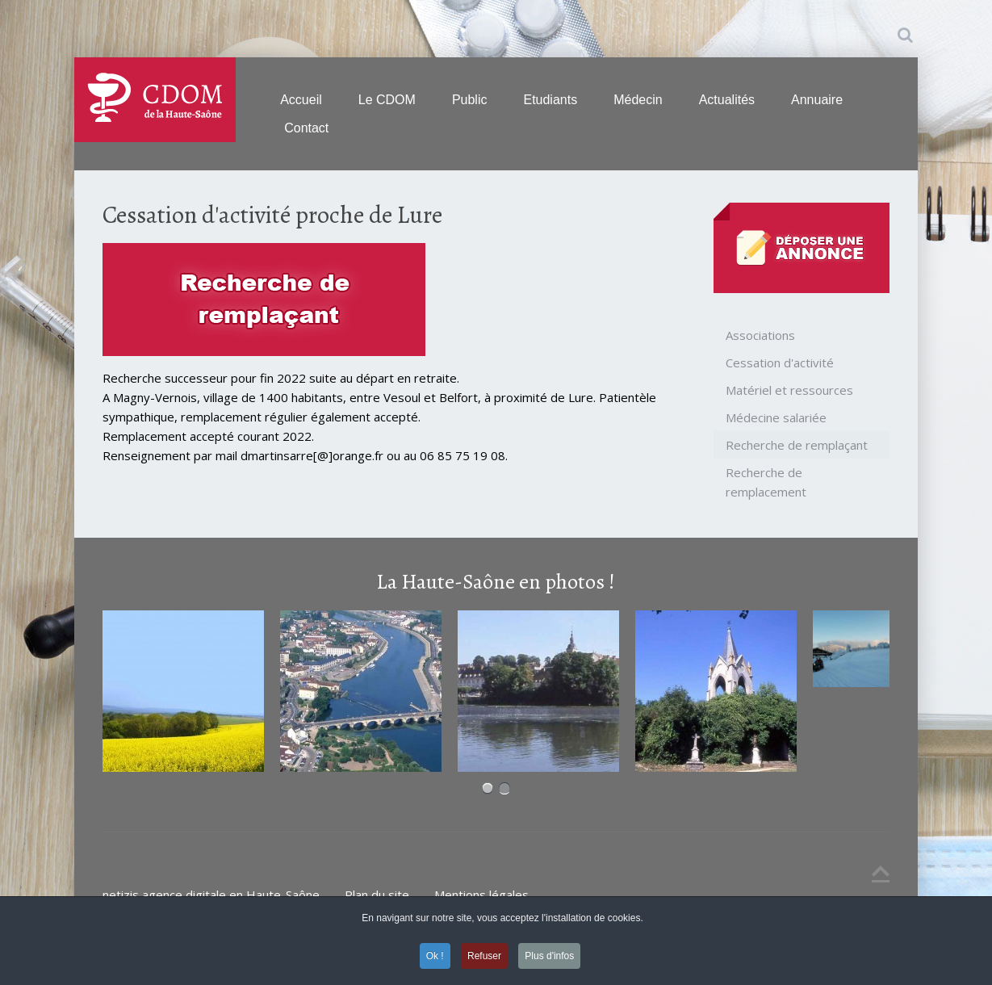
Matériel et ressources (789, 390)
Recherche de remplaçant (797, 445)
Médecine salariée (776, 417)
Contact (306, 128)
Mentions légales (481, 894)
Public (470, 100)
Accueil (301, 100)
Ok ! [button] (435, 956)
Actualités (727, 100)
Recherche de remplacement (766, 482)
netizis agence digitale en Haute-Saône (211, 894)
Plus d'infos (549, 956)
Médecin (637, 100)
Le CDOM (387, 100)
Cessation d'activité (780, 362)
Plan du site (377, 894)
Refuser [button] (484, 956)
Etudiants (550, 100)
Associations (760, 335)
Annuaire (817, 100)
